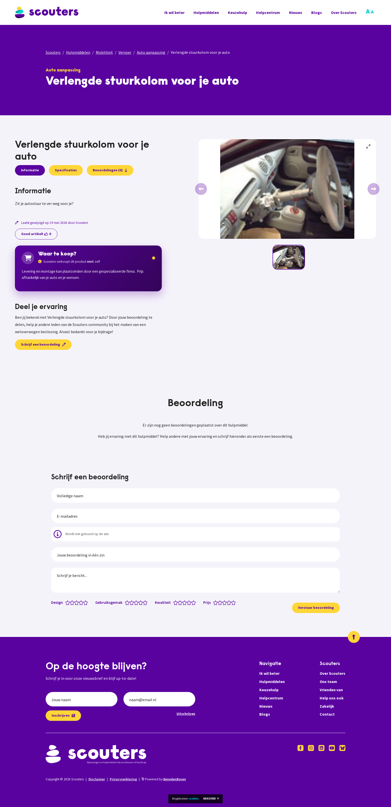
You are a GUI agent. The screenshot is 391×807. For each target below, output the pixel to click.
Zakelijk (327, 706)
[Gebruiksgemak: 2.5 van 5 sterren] (135, 602)
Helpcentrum (268, 12)
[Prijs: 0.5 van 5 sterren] (214, 602)
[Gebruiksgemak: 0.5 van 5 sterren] (126, 602)
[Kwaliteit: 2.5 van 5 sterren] (183, 602)
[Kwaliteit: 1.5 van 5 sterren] (179, 602)
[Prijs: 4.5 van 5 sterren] (232, 602)
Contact (327, 714)
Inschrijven (63, 715)
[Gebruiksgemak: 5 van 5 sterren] (146, 602)
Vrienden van (331, 689)
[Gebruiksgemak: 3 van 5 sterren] (137, 602)
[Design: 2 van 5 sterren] (73, 602)
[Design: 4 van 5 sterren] (82, 602)
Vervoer (124, 52)
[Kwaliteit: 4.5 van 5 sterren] (192, 602)
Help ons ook (332, 697)
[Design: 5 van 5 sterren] (87, 602)
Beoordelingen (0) (110, 170)
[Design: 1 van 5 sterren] (69, 602)
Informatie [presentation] (30, 170)
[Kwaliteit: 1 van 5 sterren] (177, 602)
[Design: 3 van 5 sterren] (78, 602)
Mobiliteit (104, 52)
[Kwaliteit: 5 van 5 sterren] (195, 602)
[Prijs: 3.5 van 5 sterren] (228, 602)
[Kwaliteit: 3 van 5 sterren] (186, 602)
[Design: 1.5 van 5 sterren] (71, 602)
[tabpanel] (88, 197)
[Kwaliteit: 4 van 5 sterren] (190, 602)
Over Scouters (344, 12)
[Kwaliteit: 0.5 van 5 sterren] (174, 602)
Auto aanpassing (151, 52)
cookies (193, 798)
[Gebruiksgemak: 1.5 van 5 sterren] (130, 602)
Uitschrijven (186, 714)
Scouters (53, 52)
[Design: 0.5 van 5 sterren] (66, 602)
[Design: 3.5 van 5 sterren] (80, 602)
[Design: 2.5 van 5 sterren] (75, 602)
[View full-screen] (368, 146)
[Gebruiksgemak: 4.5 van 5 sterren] (144, 602)
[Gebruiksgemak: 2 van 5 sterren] (133, 602)
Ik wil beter (174, 12)
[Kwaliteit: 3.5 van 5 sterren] (188, 602)
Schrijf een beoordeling (43, 344)
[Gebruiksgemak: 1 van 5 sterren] (128, 602)
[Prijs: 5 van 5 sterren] (234, 602)
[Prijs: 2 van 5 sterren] (221, 602)
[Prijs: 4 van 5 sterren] (230, 602)
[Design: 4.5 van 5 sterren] (84, 602)
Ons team (328, 681)
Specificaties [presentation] (66, 170)
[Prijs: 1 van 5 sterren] (216, 602)
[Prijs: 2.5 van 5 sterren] (223, 602)
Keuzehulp (237, 12)
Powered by (164, 779)
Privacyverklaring (123, 779)
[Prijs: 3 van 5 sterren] (225, 602)
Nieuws (295, 12)
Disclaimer (97, 779)
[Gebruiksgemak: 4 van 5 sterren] (142, 602)
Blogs (316, 12)
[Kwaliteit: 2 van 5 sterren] (181, 602)
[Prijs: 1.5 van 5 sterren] (219, 602)
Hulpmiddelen (206, 12)
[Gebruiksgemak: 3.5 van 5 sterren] (139, 602)
